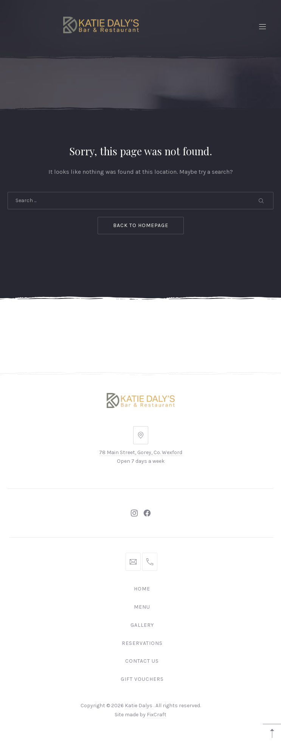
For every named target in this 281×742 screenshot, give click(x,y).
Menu (142, 607)
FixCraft (156, 714)
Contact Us (142, 661)
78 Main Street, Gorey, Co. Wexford (140, 452)
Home (142, 589)
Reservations (142, 643)
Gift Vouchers (142, 679)
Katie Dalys (139, 705)
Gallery (142, 625)
